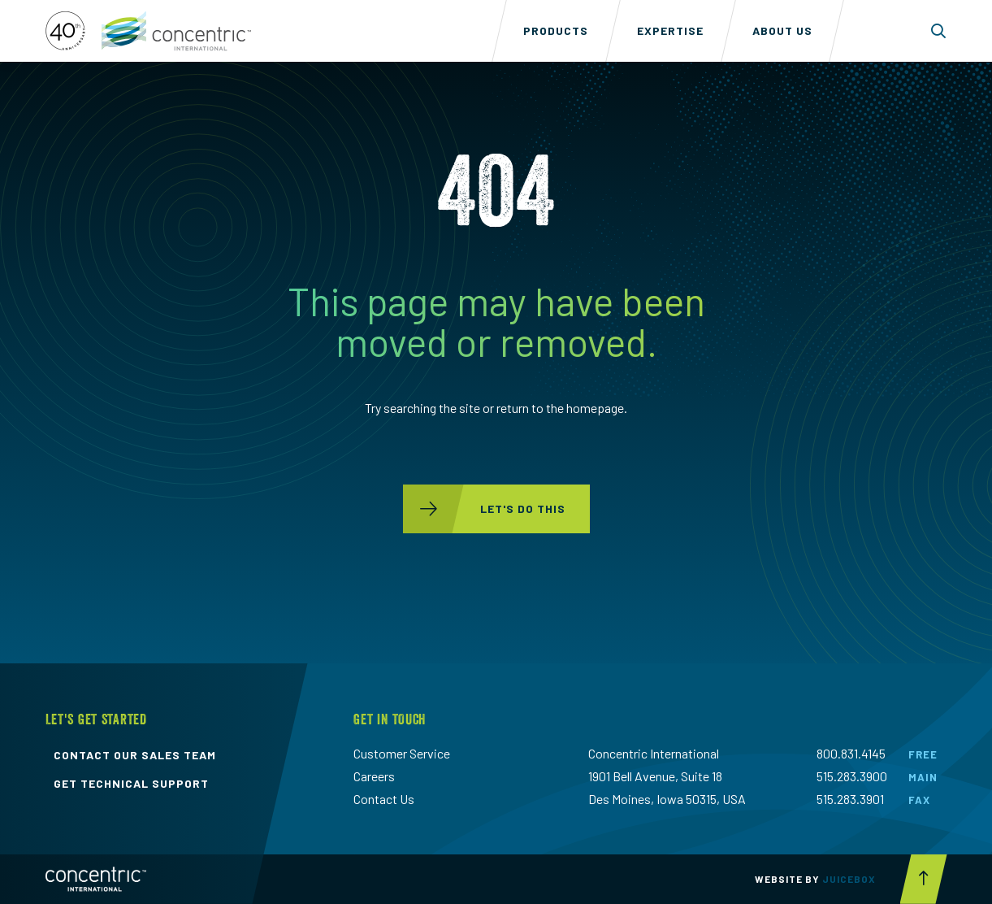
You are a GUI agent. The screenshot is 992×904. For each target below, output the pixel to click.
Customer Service (401, 753)
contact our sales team (135, 755)
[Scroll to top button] (923, 879)
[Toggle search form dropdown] (939, 31)
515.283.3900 (852, 776)
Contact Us (383, 798)
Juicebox (849, 878)
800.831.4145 (851, 753)
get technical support (131, 783)
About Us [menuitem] (782, 30)
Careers (374, 776)
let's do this (484, 509)
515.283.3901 (850, 798)
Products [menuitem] (555, 30)
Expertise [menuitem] (670, 30)
